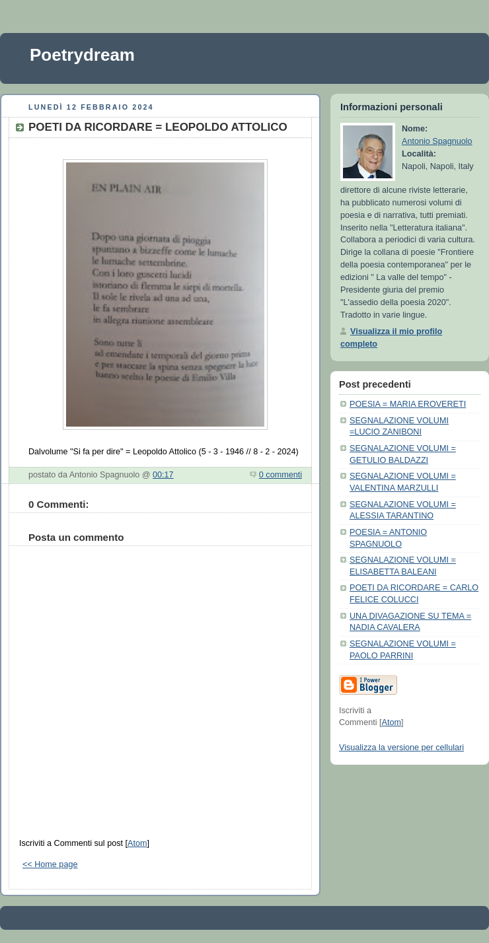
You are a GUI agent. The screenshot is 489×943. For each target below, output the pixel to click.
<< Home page (49, 864)
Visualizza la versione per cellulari (401, 747)
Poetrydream (82, 55)
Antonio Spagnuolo (437, 141)
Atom (137, 843)
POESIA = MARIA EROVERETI (408, 404)
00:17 (163, 474)
